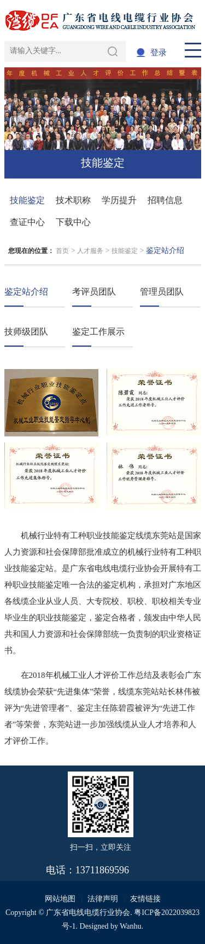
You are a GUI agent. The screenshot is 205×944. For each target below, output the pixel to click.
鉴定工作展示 (98, 331)
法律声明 (102, 899)
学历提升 (119, 200)
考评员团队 (94, 291)
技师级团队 (26, 331)
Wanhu (130, 926)
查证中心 (27, 222)
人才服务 (90, 251)
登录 (158, 52)
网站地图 (60, 899)
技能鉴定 (27, 200)
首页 (62, 251)
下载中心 (73, 222)
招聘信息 (165, 200)
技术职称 (73, 200)
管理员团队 (162, 291)
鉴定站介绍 (26, 291)
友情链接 (145, 899)
